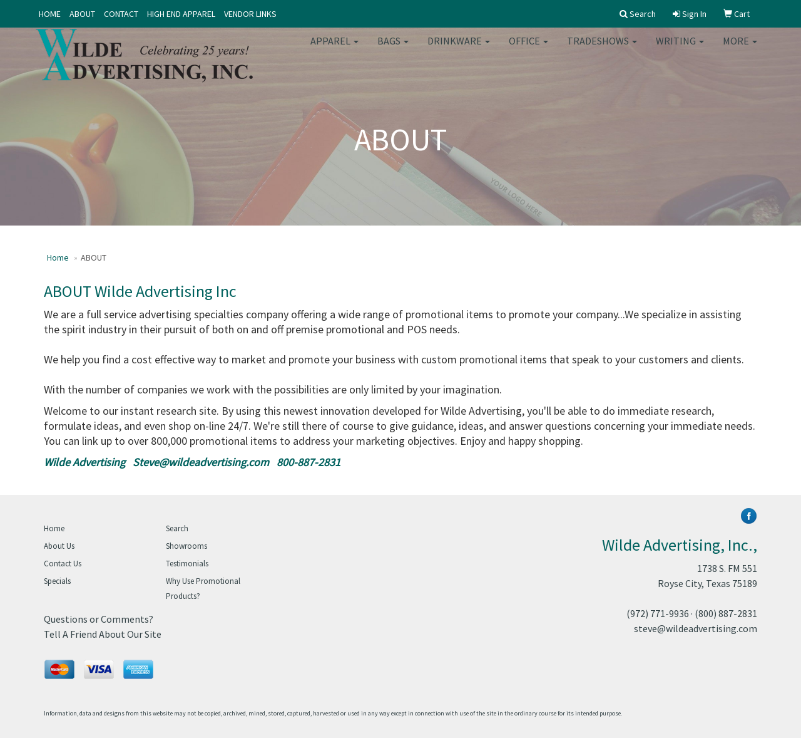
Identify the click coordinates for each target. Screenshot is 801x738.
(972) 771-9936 (657, 613)
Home (58, 257)
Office (528, 50)
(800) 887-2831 (726, 613)
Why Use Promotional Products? (203, 588)
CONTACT (121, 13)
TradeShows (602, 50)
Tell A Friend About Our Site (102, 634)
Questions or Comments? (98, 619)
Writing (680, 50)
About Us (59, 546)
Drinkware (458, 50)
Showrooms (186, 546)
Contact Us (62, 563)
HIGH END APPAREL (181, 13)
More (740, 50)
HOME (50, 13)
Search (177, 528)
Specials (57, 581)
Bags (393, 50)
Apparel (334, 50)
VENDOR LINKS (250, 13)
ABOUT (82, 13)
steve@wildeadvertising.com (695, 628)
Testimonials (187, 563)
